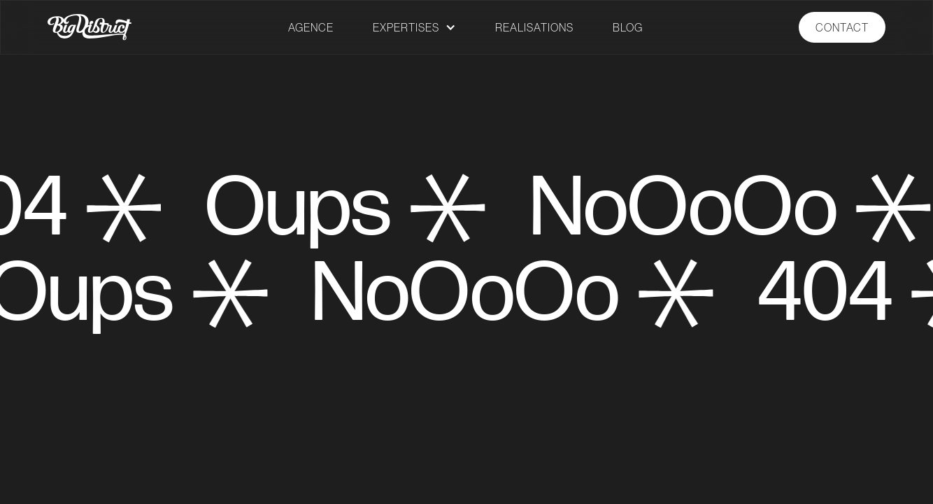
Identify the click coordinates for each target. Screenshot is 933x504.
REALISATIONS (534, 27)
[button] (414, 27)
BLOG (628, 27)
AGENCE (311, 27)
